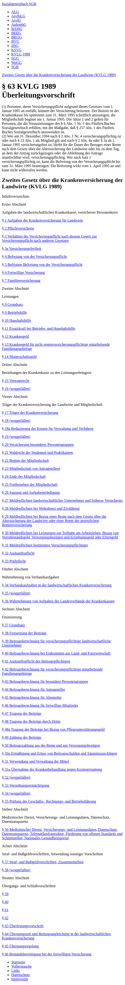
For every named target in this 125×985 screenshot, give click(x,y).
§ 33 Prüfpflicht (14, 561)
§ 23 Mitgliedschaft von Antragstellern (31, 469)
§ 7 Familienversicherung (21, 281)
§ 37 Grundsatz (13, 625)
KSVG (16, 50)
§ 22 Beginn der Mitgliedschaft (25, 461)
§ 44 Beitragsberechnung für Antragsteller (33, 689)
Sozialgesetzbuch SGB (19, 4)
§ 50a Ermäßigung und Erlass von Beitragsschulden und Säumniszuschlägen (59, 753)
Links (15, 971)
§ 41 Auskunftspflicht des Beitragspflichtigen (36, 661)
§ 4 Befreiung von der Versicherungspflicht (34, 257)
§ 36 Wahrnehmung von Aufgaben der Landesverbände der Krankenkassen (58, 601)
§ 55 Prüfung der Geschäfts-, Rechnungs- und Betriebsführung (49, 801)
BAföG (16, 29)
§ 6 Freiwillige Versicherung (23, 273)
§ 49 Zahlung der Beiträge (21, 737)
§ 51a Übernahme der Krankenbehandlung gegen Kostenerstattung (52, 769)
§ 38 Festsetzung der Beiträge (24, 633)
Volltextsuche (21, 966)
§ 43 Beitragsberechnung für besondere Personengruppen (45, 681)
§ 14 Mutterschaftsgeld (19, 357)
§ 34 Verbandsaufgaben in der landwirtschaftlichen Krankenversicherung (57, 585)
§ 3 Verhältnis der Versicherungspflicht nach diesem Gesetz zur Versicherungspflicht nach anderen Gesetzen (49, 238)
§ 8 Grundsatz (12, 304)
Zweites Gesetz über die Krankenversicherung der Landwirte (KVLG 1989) (59, 75)
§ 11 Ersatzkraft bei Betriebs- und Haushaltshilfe (38, 328)
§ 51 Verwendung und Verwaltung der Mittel (35, 761)
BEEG (16, 33)
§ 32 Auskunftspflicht (18, 553)
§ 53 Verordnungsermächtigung (25, 785)
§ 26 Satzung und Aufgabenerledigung (31, 492)
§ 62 (5, 918)
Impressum (19, 979)
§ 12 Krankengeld (15, 336)
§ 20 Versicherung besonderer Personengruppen (38, 445)
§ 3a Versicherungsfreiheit (21, 249)
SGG (15, 58)
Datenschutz (20, 975)
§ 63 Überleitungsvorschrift (22, 926)
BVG (15, 41)
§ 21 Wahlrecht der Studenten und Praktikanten (37, 453)
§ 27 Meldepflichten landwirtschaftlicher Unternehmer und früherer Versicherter (62, 500)
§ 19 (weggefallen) (16, 437)
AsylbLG (18, 16)
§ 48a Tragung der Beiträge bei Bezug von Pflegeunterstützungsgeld (53, 729)
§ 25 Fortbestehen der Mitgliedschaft (29, 485)
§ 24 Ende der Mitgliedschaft (24, 477)
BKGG (16, 37)
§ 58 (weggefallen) (16, 870)
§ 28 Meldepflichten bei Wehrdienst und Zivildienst (41, 508)
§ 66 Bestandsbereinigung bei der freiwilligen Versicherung (46, 954)
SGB (15, 67)
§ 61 (5, 910)
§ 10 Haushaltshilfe (16, 320)
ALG (15, 12)
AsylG (16, 20)
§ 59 (5, 894)
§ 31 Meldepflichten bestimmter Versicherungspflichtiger (45, 545)
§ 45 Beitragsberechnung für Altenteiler (32, 697)
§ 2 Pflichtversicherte (18, 228)
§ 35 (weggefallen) (16, 593)
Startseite (18, 962)
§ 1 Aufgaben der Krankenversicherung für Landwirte (42, 220)
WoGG (16, 63)
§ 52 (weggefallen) (16, 777)
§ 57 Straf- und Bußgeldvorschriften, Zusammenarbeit (42, 862)
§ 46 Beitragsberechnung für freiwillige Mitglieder (40, 705)
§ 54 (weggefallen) (16, 793)
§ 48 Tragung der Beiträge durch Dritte (31, 721)
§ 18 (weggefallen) (16, 421)
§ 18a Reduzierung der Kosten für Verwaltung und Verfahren (48, 429)
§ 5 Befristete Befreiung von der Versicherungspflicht (42, 265)
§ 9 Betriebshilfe (14, 312)
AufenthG (18, 25)
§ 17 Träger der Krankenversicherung (30, 413)
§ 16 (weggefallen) (16, 389)
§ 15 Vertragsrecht (15, 381)
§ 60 (5, 902)
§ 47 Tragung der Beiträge (21, 713)
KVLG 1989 (20, 54)
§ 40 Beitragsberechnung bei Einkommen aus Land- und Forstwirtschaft (56, 653)
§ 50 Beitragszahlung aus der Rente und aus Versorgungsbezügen (51, 745)
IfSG (15, 46)
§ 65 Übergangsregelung (20, 946)
